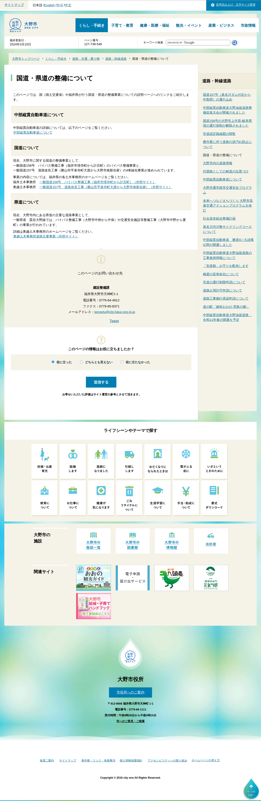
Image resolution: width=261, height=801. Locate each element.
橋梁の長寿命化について (221, 274)
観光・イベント (189, 25)
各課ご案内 (47, 760)
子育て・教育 (122, 25)
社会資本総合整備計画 (219, 218)
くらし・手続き (92, 25)
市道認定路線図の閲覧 (219, 134)
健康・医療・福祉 (154, 25)
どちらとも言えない (98, 362)
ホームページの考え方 (206, 760)
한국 (60, 5)
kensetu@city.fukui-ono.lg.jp (114, 312)
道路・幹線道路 (116, 58)
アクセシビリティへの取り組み (167, 760)
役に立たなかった (138, 362)
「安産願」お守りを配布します (226, 266)
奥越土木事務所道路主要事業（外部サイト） (46, 236)
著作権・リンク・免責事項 (98, 760)
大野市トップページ (26, 58)
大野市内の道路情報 (217, 163)
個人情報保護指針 (131, 760)
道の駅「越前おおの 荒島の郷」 (226, 306)
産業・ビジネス (221, 25)
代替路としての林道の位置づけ (226, 171)
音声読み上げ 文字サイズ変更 (236, 4)
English (49, 5)
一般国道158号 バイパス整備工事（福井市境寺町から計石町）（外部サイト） (97, 182)
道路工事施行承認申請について (226, 298)
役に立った (64, 362)
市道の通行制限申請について (224, 282)
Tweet (114, 321)
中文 (68, 5)
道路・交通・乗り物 (86, 58)
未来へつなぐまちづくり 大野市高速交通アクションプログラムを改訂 (228, 205)
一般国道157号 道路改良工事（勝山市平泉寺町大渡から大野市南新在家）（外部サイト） (105, 187)
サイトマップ (14, 5)
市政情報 (248, 25)
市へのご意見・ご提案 (130, 721)
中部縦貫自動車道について (32, 132)
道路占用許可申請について (222, 290)
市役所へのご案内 (130, 692)
